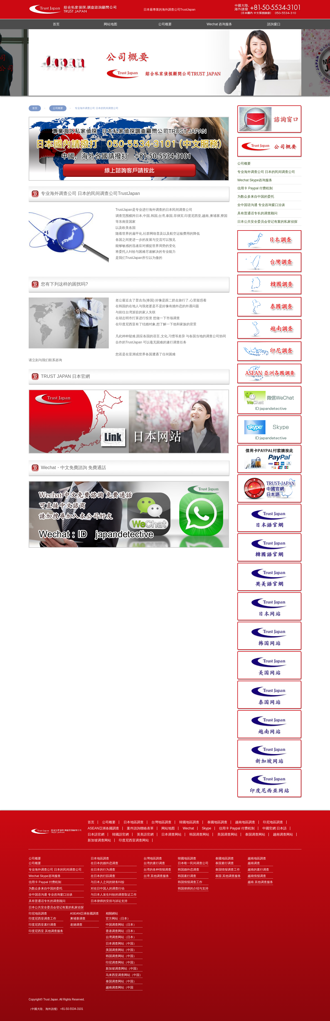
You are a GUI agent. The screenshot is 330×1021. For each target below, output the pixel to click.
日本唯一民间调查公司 (193, 863)
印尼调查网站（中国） (121, 962)
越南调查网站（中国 (119, 987)
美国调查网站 (227, 834)
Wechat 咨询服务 (219, 24)
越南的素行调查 (258, 869)
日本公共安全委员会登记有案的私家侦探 (267, 222)
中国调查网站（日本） (121, 924)
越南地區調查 (245, 822)
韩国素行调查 (187, 876)
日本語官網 (96, 834)
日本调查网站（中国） (121, 943)
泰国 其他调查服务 (228, 876)
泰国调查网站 (255, 834)
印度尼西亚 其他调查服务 (46, 931)
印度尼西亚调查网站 (134, 840)
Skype (206, 828)
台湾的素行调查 (154, 863)
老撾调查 (76, 924)
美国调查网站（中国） (121, 949)
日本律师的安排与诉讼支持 (109, 901)
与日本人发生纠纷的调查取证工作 (114, 894)
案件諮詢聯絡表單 (140, 828)
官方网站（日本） (118, 918)
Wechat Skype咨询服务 (254, 180)
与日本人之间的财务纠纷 (107, 882)
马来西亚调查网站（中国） (124, 975)
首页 (56, 24)
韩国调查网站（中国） (121, 956)
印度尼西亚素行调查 (42, 924)
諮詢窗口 (273, 24)
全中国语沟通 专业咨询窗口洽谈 (261, 205)
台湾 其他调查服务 (156, 876)
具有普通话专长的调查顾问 (257, 213)
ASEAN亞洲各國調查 (103, 828)
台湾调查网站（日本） (121, 937)
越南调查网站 (283, 834)
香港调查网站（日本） (121, 931)
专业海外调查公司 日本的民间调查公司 (266, 172)
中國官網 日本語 (274, 828)
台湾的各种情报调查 (157, 869)
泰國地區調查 (217, 822)
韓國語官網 (120, 834)
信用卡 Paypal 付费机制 (255, 188)
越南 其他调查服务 (260, 882)
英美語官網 (145, 834)
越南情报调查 (257, 876)
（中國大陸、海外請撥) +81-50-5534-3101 (56, 1008)
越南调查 (254, 863)
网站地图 (110, 24)
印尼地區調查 (273, 822)
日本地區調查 (134, 822)
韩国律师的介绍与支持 (193, 888)
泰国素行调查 (224, 863)
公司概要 (165, 24)
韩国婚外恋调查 (188, 869)
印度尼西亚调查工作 (42, 918)
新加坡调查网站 (99, 840)
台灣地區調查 (161, 822)
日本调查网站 (171, 834)
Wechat (188, 828)
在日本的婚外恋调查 (104, 863)
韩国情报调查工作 (190, 882)
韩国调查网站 (199, 834)
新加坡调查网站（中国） (122, 968)
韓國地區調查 (189, 822)
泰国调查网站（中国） (121, 981)
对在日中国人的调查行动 (107, 888)
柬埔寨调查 (77, 918)
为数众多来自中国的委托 (255, 197)
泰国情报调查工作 (227, 869)
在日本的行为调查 (103, 869)
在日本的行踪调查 (103, 876)
